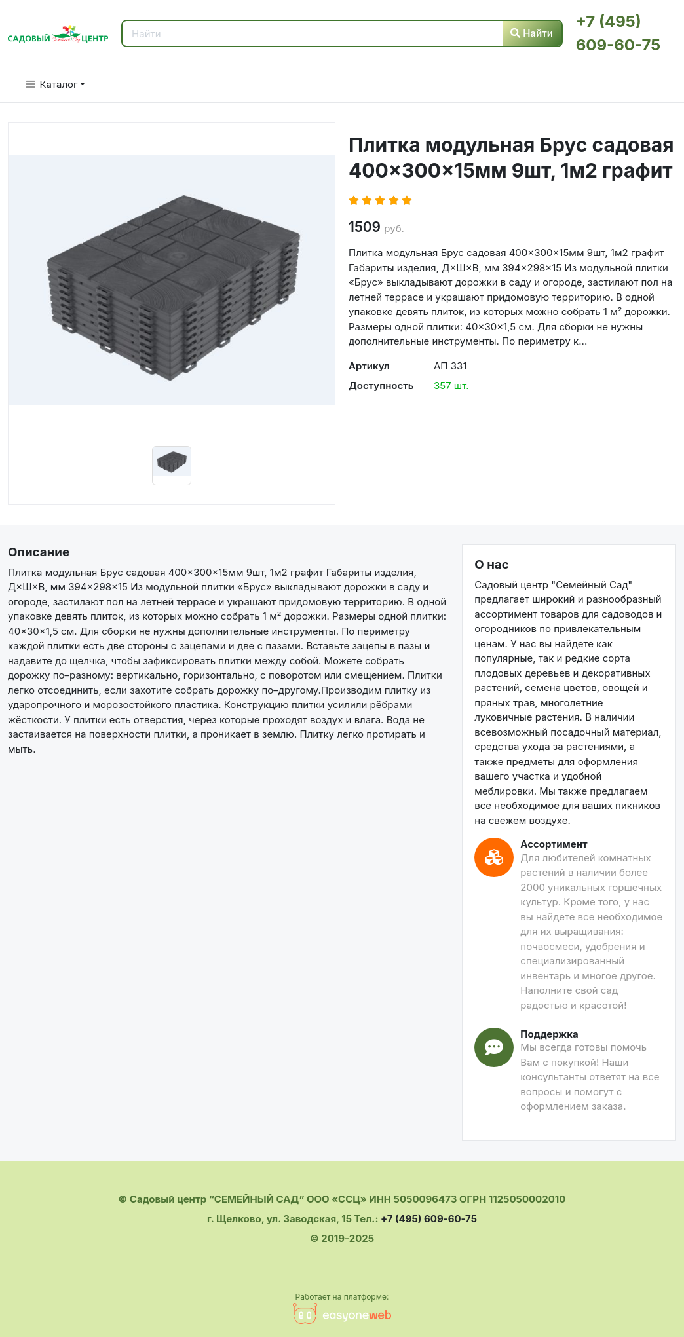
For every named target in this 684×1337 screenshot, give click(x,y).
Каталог (52, 84)
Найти (531, 33)
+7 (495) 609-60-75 (429, 1219)
